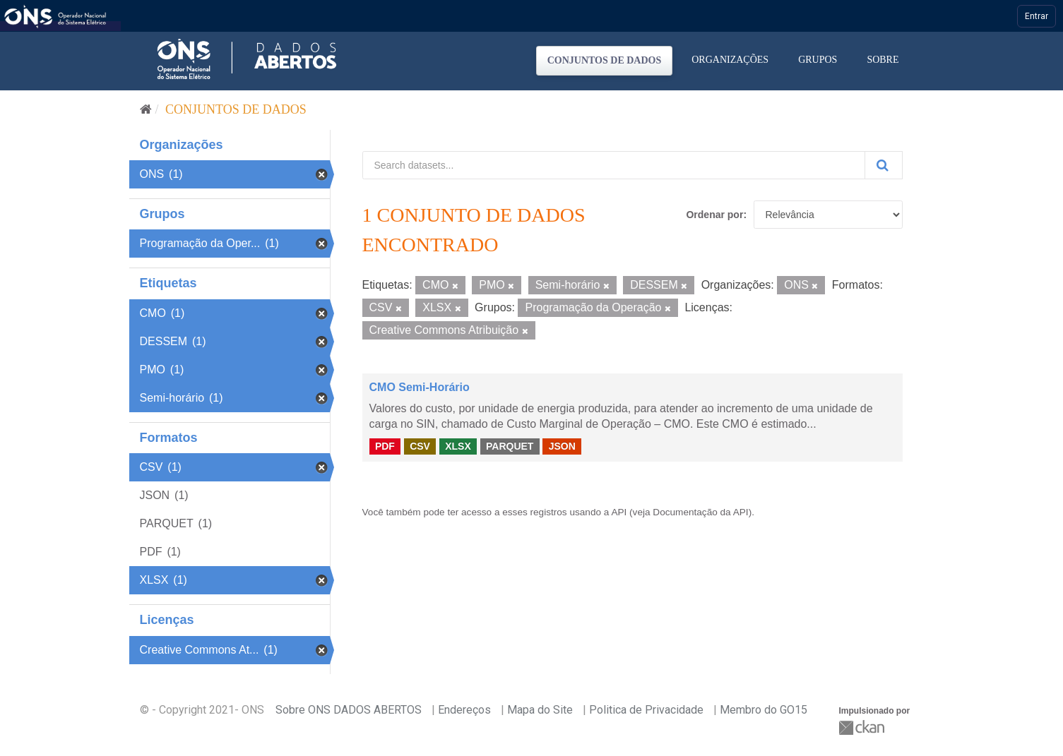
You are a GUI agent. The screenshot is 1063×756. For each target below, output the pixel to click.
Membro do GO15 (763, 709)
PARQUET (509, 446)
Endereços (464, 709)
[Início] (146, 109)
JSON (562, 446)
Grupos (817, 59)
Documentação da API (700, 512)
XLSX (458, 446)
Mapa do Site (540, 709)
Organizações (729, 59)
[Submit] (884, 165)
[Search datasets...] (613, 165)
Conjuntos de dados (604, 60)
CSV (420, 446)
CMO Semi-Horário (419, 387)
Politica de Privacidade (646, 709)
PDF (385, 446)
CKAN (863, 727)
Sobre (882, 59)
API (618, 512)
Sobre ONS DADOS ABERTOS (348, 709)
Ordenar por (714, 214)
